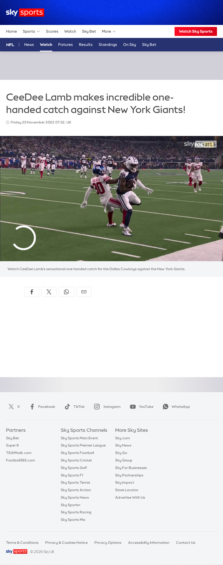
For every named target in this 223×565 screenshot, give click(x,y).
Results (86, 44)
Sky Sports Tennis (75, 482)
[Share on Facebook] (31, 292)
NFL (10, 45)
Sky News (123, 445)
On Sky (129, 44)
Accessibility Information (148, 542)
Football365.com (20, 460)
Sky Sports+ (71, 505)
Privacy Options (107, 542)
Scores (52, 31)
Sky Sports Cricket (76, 460)
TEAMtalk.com (18, 452)
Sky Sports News (75, 497)
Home (11, 31)
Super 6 (12, 445)
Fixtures (65, 44)
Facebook (41, 406)
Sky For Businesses (131, 467)
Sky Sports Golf (74, 467)
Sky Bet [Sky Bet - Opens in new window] (149, 44)
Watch (70, 31)
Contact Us (185, 542)
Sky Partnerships (129, 475)
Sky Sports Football (77, 452)
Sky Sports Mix (73, 519)
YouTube (140, 406)
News (29, 44)
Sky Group (123, 460)
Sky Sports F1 (72, 475)
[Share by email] (83, 292)
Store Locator (126, 490)
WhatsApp (175, 406)
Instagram (106, 406)
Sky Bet (89, 31)
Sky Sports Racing (76, 512)
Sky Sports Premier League (83, 445)
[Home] (25, 12)
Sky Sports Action (76, 490)
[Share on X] (48, 292)
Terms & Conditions (22, 542)
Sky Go (121, 452)
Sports (31, 31)
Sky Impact (124, 482)
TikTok (73, 406)
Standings (108, 44)
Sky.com (122, 438)
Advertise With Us (130, 497)
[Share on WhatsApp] (66, 292)
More (109, 31)
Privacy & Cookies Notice (66, 542)
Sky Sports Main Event (79, 438)
